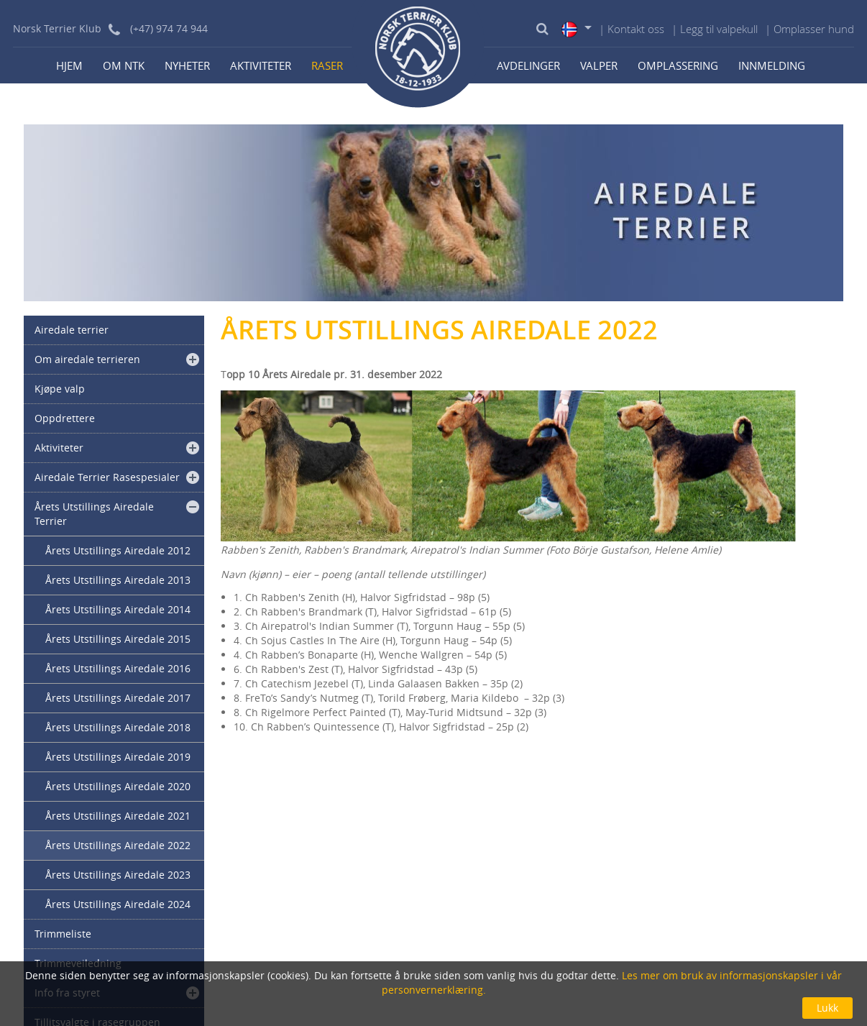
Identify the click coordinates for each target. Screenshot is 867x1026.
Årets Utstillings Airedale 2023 (118, 874)
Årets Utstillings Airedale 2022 (118, 845)
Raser (327, 65)
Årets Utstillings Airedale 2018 (118, 727)
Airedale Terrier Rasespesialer (107, 477)
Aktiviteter (260, 65)
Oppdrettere (65, 418)
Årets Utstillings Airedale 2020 (118, 786)
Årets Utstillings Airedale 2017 (118, 698)
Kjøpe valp (60, 388)
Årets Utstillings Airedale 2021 (118, 816)
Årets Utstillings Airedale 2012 (118, 550)
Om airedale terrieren (87, 359)
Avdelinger (528, 65)
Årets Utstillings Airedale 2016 (118, 668)
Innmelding (771, 65)
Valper (599, 65)
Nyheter (187, 65)
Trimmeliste (63, 933)
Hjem (69, 65)
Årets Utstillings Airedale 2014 (118, 609)
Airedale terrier (72, 329)
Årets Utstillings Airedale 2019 (118, 757)
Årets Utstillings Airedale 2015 (118, 639)
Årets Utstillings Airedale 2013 (118, 580)
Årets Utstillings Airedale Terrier (94, 514)
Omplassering (678, 65)
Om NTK (123, 65)
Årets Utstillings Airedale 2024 (118, 904)
